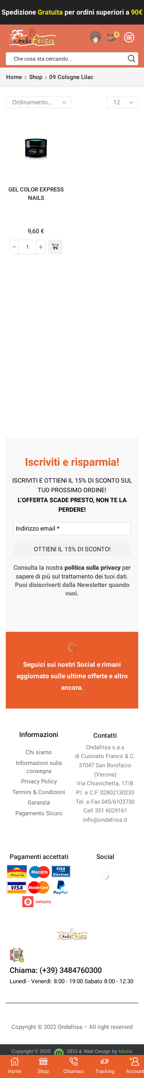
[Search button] (132, 59)
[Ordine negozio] (38, 102)
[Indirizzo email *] (72, 528)
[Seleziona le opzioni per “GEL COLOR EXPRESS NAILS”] (55, 247)
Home (14, 77)
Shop (35, 77)
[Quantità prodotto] (27, 247)
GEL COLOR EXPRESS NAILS (36, 193)
